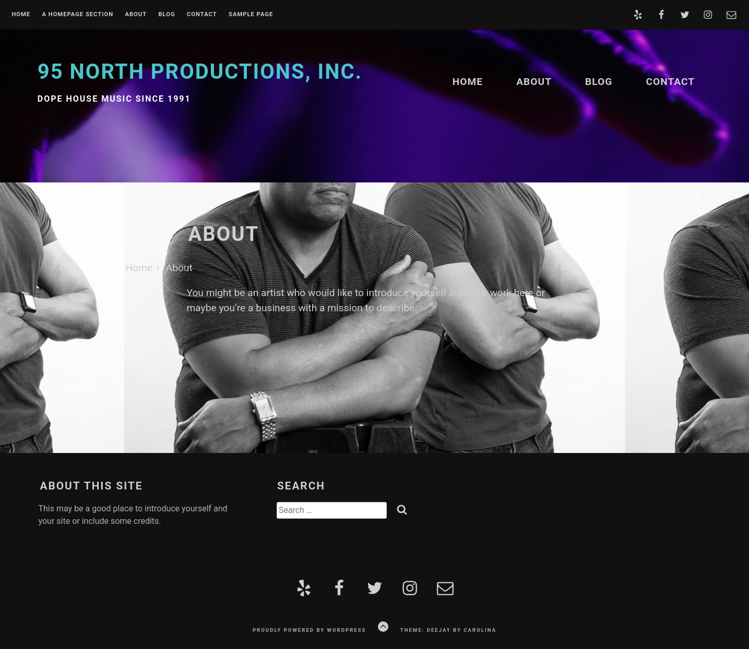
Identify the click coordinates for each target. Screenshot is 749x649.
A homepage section (77, 14)
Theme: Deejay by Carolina (448, 630)
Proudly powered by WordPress (309, 630)
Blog (166, 14)
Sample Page (251, 14)
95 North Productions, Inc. (200, 71)
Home (20, 14)
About (136, 14)
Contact (202, 14)
